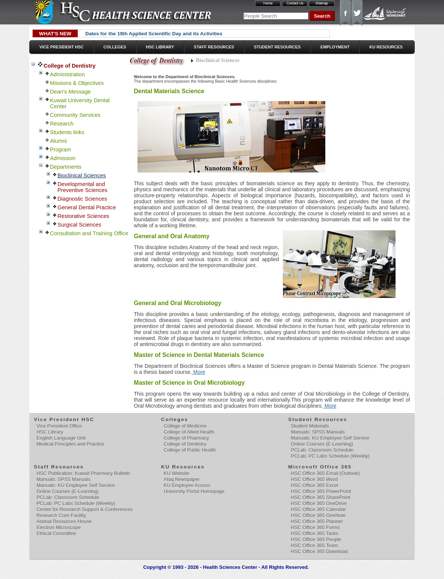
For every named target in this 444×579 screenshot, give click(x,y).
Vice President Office (59, 426)
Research (62, 124)
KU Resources (386, 47)
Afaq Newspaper (182, 479)
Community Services (75, 115)
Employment (335, 47)
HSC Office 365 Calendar (318, 509)
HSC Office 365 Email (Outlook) (325, 473)
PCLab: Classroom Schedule (322, 450)
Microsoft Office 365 (320, 467)
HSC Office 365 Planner (317, 521)
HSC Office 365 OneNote (318, 515)
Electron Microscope (58, 527)
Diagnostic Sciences (82, 199)
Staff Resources (214, 47)
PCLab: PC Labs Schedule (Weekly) (330, 456)
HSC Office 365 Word (314, 479)
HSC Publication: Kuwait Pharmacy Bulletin (83, 473)
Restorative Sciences (83, 216)
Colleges (114, 47)
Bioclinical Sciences (81, 175)
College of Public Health (190, 450)
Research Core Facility (61, 515)
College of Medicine (185, 426)
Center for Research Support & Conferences (84, 509)
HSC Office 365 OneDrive (319, 503)
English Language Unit (61, 438)
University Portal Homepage (194, 491)
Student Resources (277, 47)
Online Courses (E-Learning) (322, 444)
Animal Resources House (64, 521)
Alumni (58, 141)
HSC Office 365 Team (314, 545)
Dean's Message (70, 92)
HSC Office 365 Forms (315, 527)
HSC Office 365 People (316, 539)
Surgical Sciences (79, 225)
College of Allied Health (189, 432)
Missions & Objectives (77, 83)
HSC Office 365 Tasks (314, 533)
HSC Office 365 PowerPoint (321, 491)
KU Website (176, 473)
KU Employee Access (187, 485)
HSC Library (160, 47)
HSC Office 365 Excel (314, 485)
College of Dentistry (69, 66)
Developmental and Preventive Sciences (82, 187)
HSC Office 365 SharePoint (320, 497)
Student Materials (310, 426)
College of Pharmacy (186, 438)
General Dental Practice (86, 207)
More (198, 372)
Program (60, 150)
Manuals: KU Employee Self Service (330, 438)
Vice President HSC (61, 47)
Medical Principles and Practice (70, 444)
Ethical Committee (56, 533)
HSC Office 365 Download (319, 551)
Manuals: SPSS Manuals (318, 432)
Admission (63, 158)
